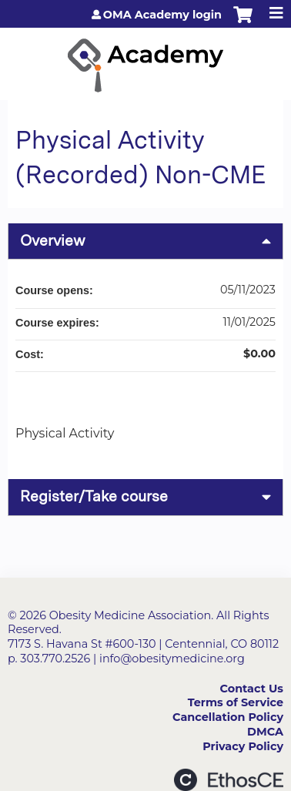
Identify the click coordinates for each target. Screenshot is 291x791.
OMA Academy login (162, 14)
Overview (52, 241)
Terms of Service (235, 702)
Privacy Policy (242, 746)
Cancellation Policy (227, 717)
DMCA (265, 732)
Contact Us (251, 688)
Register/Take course (94, 496)
